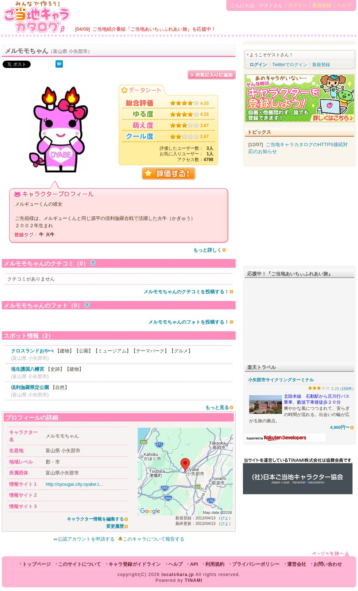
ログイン (297, 5)
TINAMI (194, 580)
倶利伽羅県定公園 (30, 387)
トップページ (36, 564)
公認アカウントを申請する (84, 539)
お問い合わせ (327, 564)
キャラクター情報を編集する (95, 519)
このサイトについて (79, 564)
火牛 (50, 234)
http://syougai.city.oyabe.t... (74, 484)
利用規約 (214, 564)
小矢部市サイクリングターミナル (281, 379)
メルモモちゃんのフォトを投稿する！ (188, 322)
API (194, 564)
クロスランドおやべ (32, 351)
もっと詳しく (207, 250)
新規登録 (321, 5)
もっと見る (217, 407)
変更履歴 (115, 526)
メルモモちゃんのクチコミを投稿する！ (186, 291)
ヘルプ (344, 5)
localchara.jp (177, 574)
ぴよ (225, 518)
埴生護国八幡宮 (27, 369)
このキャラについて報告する (153, 539)
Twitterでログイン (289, 64)
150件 (347, 388)
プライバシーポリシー (255, 564)
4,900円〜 (340, 427)
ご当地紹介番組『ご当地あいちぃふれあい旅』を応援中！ (154, 29)
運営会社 (296, 564)
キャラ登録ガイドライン (134, 564)
